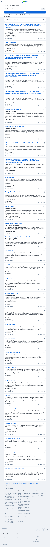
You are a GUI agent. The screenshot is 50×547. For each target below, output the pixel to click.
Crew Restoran (9, 177)
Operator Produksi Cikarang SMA (14, 468)
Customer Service (10, 338)
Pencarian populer (10, 488)
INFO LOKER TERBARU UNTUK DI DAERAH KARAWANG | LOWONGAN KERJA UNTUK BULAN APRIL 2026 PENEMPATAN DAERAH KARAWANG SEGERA (22, 161)
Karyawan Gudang (10, 42)
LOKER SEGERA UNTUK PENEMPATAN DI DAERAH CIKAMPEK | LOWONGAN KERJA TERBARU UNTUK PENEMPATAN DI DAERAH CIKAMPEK (23, 25)
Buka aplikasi (46, 2)
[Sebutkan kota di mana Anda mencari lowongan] (25, 8)
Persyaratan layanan (37, 539)
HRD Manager (9, 278)
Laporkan (41, 38)
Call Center (8, 395)
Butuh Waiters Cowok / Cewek (13, 223)
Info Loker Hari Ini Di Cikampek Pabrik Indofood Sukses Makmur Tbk (23, 143)
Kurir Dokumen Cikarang (12, 452)
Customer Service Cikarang (13, 109)
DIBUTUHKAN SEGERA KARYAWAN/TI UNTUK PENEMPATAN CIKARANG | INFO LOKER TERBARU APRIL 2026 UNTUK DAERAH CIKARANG (23, 93)
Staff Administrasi (10, 324)
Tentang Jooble (5, 536)
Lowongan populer (36, 536)
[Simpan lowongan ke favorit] (44, 24)
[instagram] (40, 529)
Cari (25, 12)
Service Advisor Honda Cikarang (14, 126)
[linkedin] (47, 529)
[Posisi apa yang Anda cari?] (25, 5)
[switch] (44, 19)
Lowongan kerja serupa (37, 537)
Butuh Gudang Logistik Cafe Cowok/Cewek (17, 237)
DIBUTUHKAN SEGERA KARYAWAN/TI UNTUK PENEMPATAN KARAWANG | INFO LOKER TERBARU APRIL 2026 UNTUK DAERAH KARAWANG (22, 75)
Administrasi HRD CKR (11, 293)
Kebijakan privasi (36, 541)
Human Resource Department (13, 408)
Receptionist (9, 250)
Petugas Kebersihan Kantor (13, 192)
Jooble (9, 544)
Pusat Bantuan (5, 537)
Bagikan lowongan (21, 537)
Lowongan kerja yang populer (38, 493)
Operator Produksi (10, 310)
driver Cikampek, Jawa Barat (24, 496)
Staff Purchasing (10, 380)
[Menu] (2, 2)
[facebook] (36, 529)
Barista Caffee (9, 206)
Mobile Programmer (11, 423)
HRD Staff (8, 264)
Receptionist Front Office (12, 438)
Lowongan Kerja (20, 536)
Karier (3, 539)
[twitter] (43, 529)
